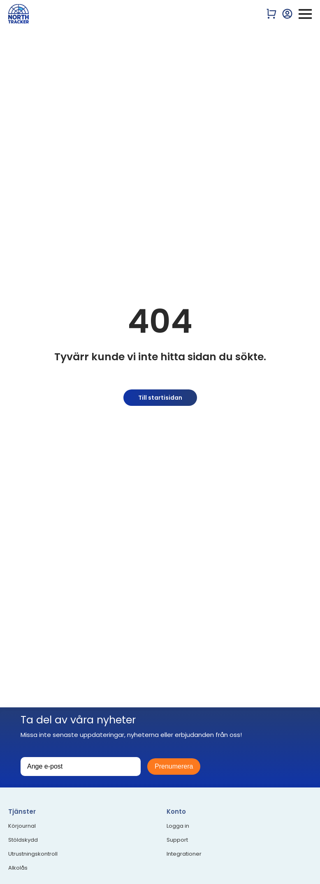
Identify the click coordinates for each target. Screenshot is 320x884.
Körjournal (22, 826)
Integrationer (184, 854)
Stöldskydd (23, 840)
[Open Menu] (305, 14)
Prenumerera (174, 766)
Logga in (178, 826)
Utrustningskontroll (33, 854)
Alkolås (18, 868)
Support (177, 840)
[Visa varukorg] (271, 13)
